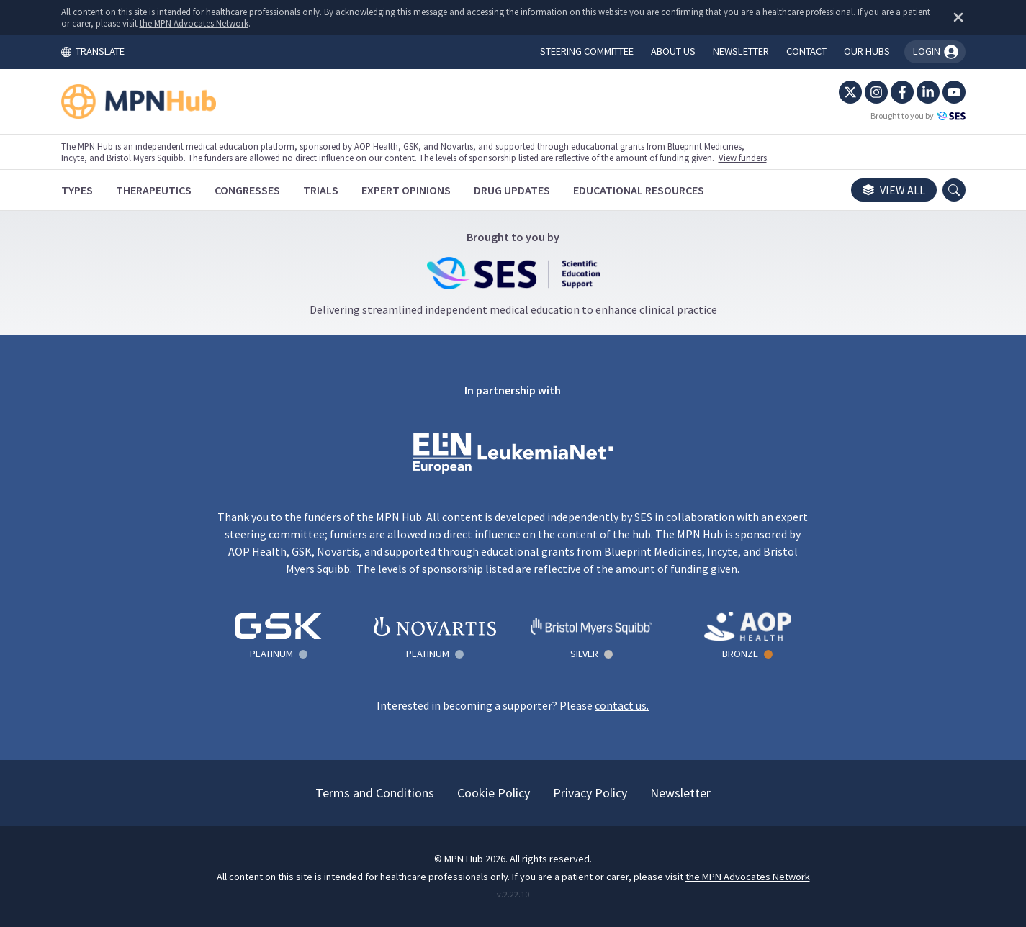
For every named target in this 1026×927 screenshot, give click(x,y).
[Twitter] (850, 92)
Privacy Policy (590, 792)
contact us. (622, 705)
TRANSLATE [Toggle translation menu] (93, 51)
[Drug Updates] (512, 190)
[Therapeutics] (154, 190)
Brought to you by (918, 116)
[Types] (77, 190)
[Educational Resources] (638, 190)
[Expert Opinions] (406, 190)
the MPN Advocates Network (194, 23)
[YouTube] (954, 92)
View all (894, 190)
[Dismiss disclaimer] (955, 17)
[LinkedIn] (928, 92)
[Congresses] (247, 190)
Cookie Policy (493, 792)
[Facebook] (902, 92)
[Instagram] (876, 92)
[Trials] (320, 190)
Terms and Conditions (374, 792)
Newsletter (680, 792)
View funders (743, 157)
